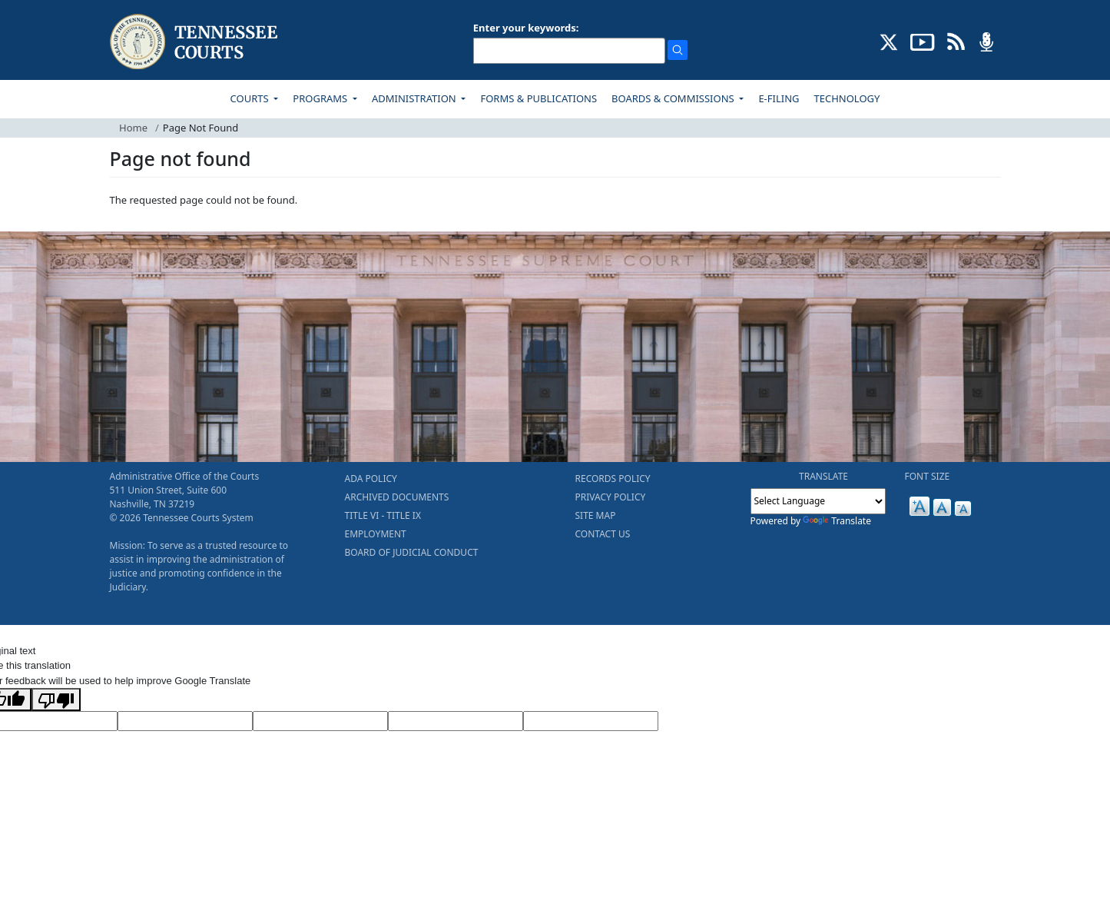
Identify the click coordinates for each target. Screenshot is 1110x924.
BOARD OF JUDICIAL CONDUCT (412, 552)
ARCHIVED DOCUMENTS (397, 497)
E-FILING (778, 98)
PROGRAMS (321, 98)
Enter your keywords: (526, 28)
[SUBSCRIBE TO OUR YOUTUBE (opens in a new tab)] (922, 41)
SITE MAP (595, 515)
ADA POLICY (371, 478)
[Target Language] (185, 721)
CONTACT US (603, 533)
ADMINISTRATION (415, 98)
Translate (837, 520)
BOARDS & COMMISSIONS (674, 98)
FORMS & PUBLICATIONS (538, 98)
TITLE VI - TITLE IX (383, 515)
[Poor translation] (56, 699)
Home (133, 128)
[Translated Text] (455, 721)
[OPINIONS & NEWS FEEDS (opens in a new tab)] (956, 41)
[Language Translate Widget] (818, 501)
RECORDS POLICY (613, 478)
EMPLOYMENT (375, 533)
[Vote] (590, 721)
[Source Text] (320, 721)
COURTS (250, 98)
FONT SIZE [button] (927, 476)
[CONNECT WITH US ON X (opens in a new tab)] (889, 41)
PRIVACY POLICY (610, 497)
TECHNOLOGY (847, 98)
